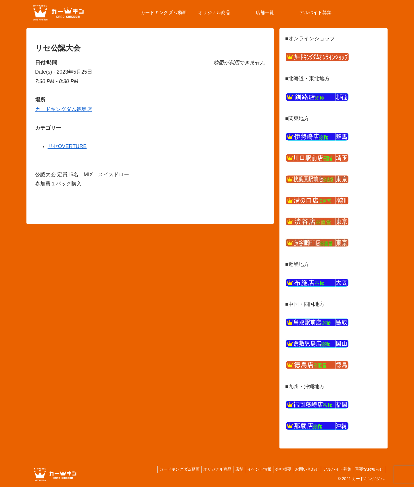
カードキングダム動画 (163, 469)
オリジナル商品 (203, 469)
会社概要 (275, 469)
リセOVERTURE (67, 146)
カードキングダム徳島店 (63, 109)
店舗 (227, 469)
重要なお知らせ (368, 469)
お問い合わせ (302, 469)
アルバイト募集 (334, 469)
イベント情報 (249, 469)
